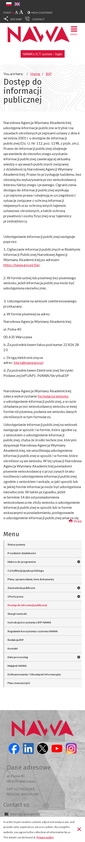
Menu (74, 30)
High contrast (42, 12)
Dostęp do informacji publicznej (27, 605)
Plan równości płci (18, 683)
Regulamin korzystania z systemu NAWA (32, 631)
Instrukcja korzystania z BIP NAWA (29, 622)
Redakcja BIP (15, 640)
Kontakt (12, 648)
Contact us (16, 805)
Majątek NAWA (17, 665)
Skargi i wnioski (17, 613)
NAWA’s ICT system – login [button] (42, 54)
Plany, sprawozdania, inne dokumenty (30, 579)
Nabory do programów (21, 561)
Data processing (17, 657)
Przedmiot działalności (21, 553)
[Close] (79, 829)
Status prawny (16, 544)
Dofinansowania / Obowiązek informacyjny (34, 674)
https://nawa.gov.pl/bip (21, 265)
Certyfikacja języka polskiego (25, 570)
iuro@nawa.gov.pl (29, 362)
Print (75, 521)
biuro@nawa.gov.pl (25, 814)
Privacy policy (44, 837)
